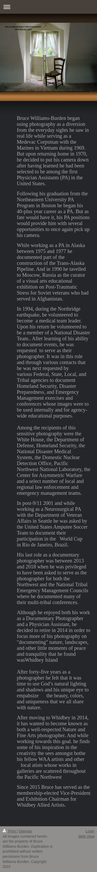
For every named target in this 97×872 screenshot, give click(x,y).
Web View (86, 836)
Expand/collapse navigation (48, 6)
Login (90, 831)
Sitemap (25, 831)
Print (10, 831)
